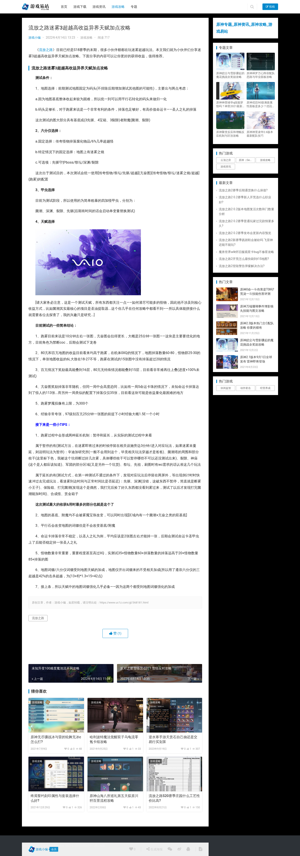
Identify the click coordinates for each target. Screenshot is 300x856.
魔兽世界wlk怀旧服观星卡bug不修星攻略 (246, 252)
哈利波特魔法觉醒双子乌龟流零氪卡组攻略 (114, 739)
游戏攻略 (118, 7)
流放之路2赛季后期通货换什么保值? (243, 190)
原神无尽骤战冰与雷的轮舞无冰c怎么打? (56, 739)
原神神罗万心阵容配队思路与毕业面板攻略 (261, 75)
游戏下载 (79, 7)
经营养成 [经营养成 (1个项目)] (265, 388)
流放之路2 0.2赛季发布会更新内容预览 (245, 233)
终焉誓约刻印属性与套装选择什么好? (55, 798)
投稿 (270, 6)
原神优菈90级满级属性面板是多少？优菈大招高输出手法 (261, 104)
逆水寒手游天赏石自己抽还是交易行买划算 (173, 739)
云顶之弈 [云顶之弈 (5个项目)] (226, 160)
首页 (64, 7)
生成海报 (154, 849)
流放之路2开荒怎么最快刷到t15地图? (244, 259)
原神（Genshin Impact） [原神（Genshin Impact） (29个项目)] (247, 160)
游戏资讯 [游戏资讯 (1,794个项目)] (226, 166)
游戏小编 (34, 37)
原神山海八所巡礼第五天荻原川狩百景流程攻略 (114, 798)
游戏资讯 (98, 7)
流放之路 (46, 50)
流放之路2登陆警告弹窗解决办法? (242, 266)
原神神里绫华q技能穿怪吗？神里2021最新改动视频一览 (229, 104)
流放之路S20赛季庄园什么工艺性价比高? (174, 798)
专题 (134, 7)
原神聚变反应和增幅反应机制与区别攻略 (230, 133)
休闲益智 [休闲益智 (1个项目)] (226, 388)
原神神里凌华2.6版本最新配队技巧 (260, 133)
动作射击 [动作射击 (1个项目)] (245, 388)
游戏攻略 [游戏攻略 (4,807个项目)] (265, 160)
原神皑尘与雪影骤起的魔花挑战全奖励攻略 (230, 75)
